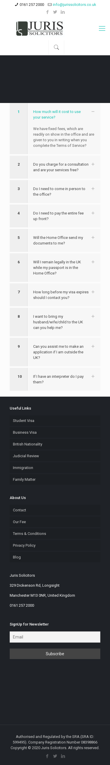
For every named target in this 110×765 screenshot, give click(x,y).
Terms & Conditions (29, 533)
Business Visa (25, 432)
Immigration (23, 467)
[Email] (55, 637)
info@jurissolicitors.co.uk (74, 4)
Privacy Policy (24, 545)
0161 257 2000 (32, 4)
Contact (19, 510)
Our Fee (19, 522)
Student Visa (23, 420)
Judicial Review (26, 456)
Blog (17, 557)
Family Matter (24, 479)
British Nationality (27, 444)
